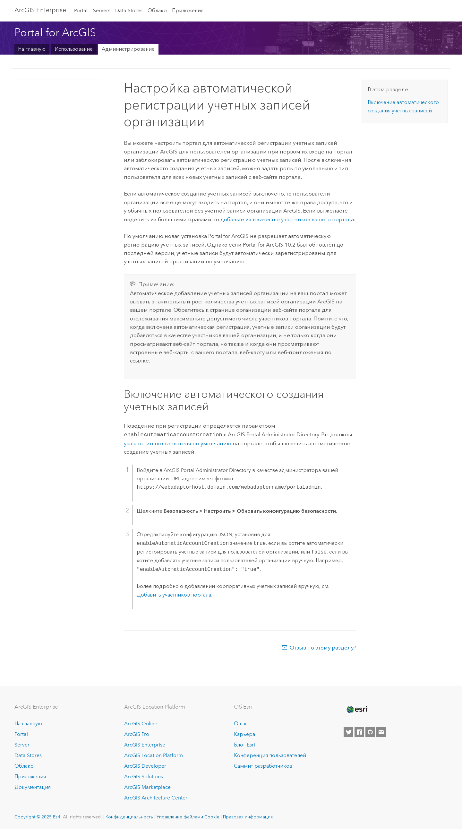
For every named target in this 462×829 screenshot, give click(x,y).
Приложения (187, 10)
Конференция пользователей (270, 755)
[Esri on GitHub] (370, 732)
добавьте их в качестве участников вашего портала (287, 219)
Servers (101, 10)
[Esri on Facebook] (359, 732)
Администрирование (128, 49)
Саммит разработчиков (263, 765)
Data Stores (128, 10)
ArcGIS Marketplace (147, 786)
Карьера (244, 734)
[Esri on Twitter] (348, 732)
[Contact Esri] (381, 732)
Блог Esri (244, 744)
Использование (74, 49)
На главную (32, 49)
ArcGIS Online (140, 723)
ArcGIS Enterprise (40, 10)
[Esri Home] (357, 709)
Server (22, 744)
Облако (157, 10)
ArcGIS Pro (136, 734)
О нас (241, 723)
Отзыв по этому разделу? (323, 647)
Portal (81, 10)
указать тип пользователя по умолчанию (177, 443)
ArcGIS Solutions (143, 776)
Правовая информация (248, 816)
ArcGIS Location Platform (153, 755)
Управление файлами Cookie (188, 816)
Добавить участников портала (174, 594)
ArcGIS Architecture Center (155, 797)
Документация (32, 786)
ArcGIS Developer (145, 765)
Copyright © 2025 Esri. (38, 816)
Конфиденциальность (129, 816)
